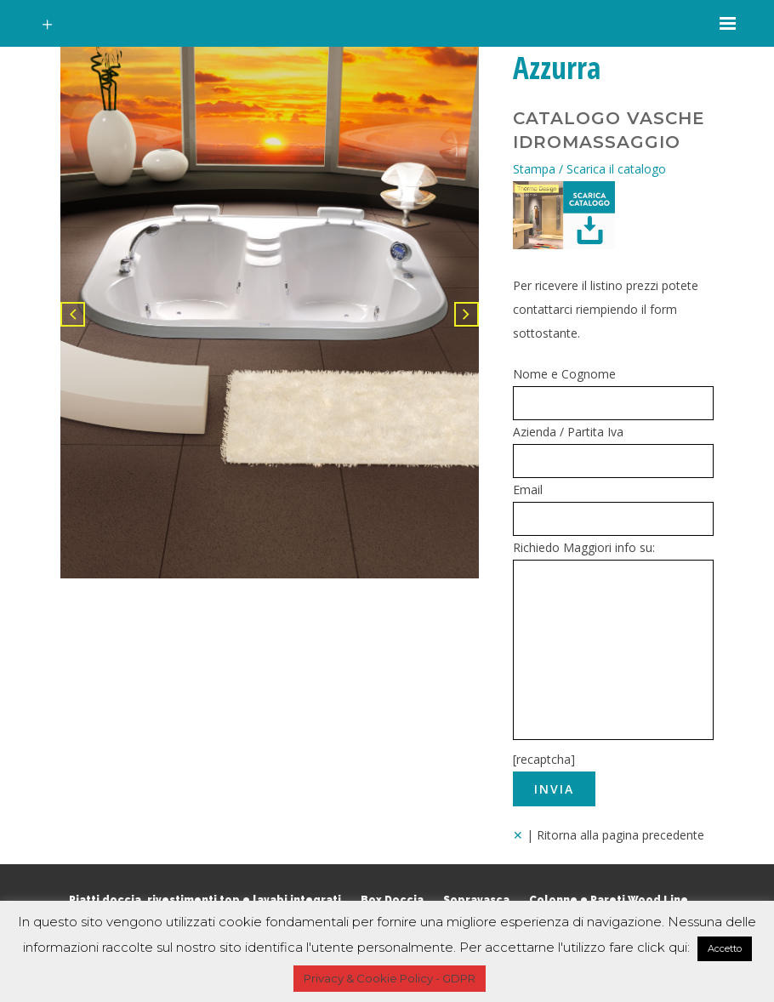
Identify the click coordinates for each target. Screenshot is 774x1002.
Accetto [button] (725, 948)
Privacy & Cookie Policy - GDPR (389, 978)
